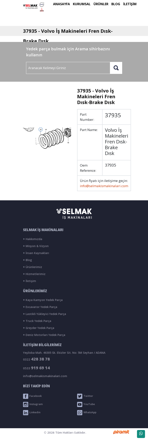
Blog (27, 260)
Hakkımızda (32, 239)
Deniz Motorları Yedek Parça (44, 335)
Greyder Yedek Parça (38, 328)
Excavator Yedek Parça (40, 307)
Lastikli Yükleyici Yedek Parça (44, 314)
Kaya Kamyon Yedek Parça (43, 300)
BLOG (115, 4)
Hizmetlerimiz (34, 274)
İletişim (29, 281)
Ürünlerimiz (32, 267)
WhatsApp (86, 412)
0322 (36, 359)
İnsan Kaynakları (36, 253)
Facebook (32, 396)
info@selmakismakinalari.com (104, 186)
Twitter (85, 396)
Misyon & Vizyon (36, 246)
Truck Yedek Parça (37, 321)
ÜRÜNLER (101, 4)
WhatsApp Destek (141, 434)
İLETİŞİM (130, 4)
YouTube (86, 404)
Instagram (33, 404)
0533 (36, 367)
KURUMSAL (82, 4)
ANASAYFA (61, 4)
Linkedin (31, 412)
